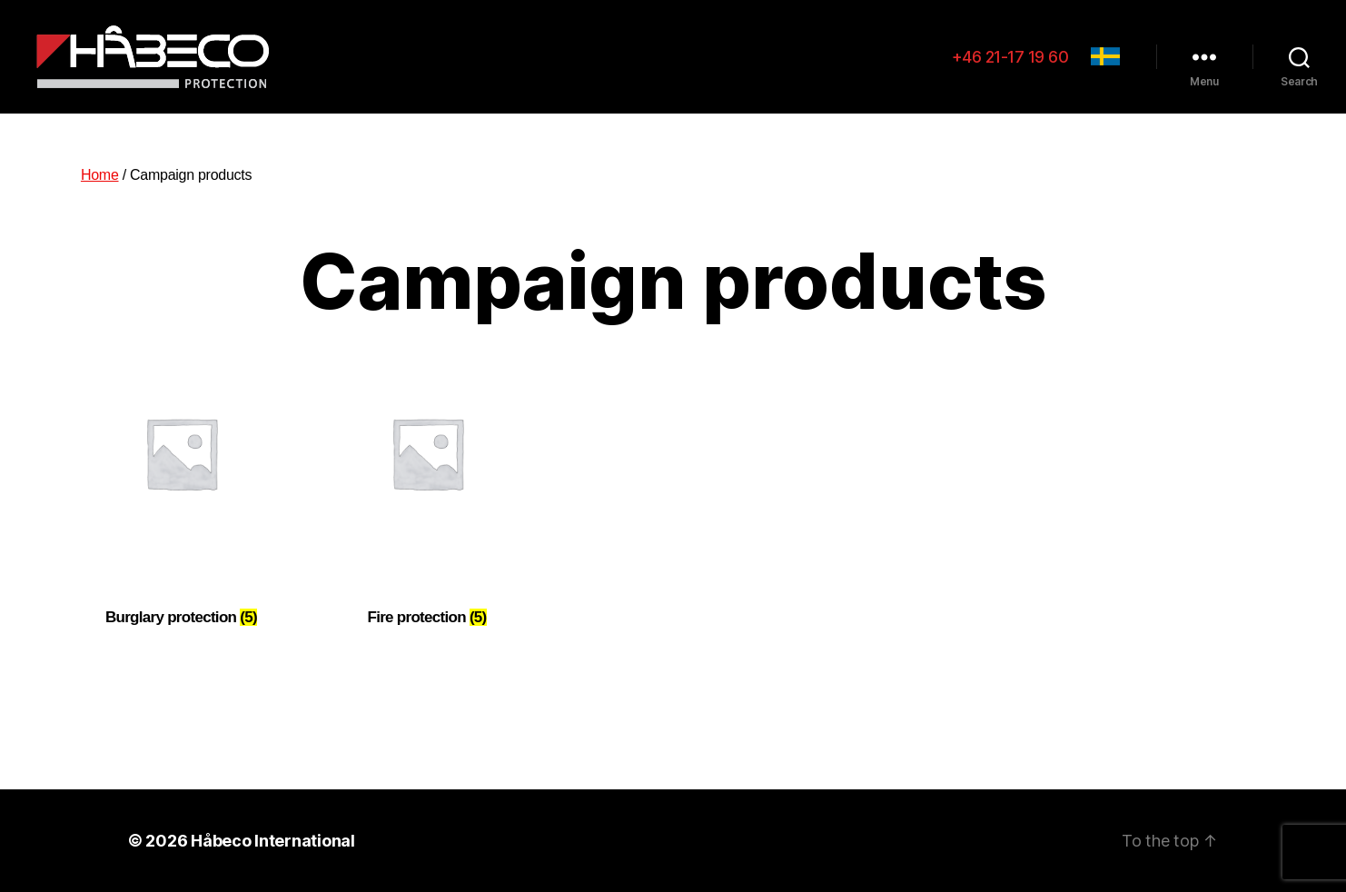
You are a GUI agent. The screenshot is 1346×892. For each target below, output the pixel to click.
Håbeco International (273, 840)
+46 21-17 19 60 (1010, 56)
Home (100, 175)
